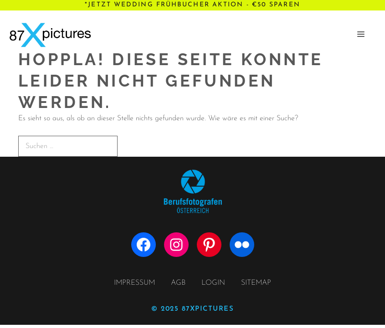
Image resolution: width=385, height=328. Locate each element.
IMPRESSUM (134, 283)
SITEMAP (256, 283)
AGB (178, 283)
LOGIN (213, 283)
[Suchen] (133, 145)
